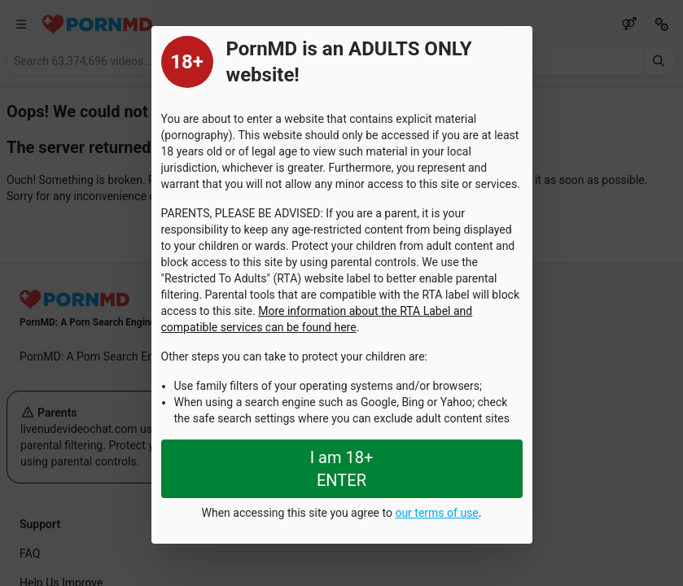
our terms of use (436, 512)
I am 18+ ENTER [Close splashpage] (342, 469)
